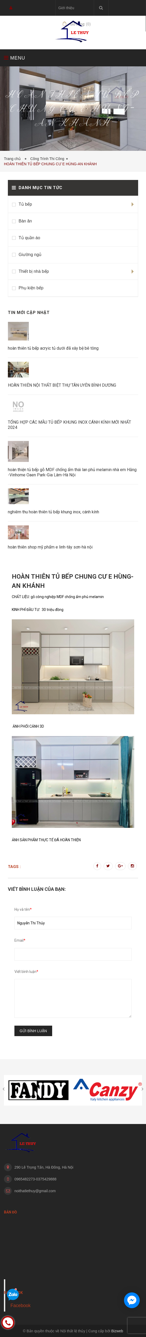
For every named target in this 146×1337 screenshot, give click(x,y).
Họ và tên (23, 909)
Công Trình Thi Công (47, 159)
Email (19, 940)
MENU (14, 57)
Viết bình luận (26, 972)
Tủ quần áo (29, 238)
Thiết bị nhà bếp (34, 271)
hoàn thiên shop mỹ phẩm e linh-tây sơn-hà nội (50, 547)
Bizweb (117, 1331)
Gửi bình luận (33, 1031)
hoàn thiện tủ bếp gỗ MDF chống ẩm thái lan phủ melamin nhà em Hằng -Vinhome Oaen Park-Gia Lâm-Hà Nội (72, 472)
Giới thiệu (66, 8)
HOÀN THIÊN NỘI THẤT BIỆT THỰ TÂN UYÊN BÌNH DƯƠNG (62, 385)
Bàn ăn (25, 221)
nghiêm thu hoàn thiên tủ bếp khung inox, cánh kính (53, 511)
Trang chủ (13, 159)
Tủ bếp (25, 204)
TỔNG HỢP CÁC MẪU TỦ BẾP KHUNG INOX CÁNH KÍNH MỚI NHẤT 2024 (69, 425)
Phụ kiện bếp (31, 288)
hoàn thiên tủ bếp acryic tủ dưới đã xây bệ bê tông (53, 348)
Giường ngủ (30, 254)
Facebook (20, 1305)
